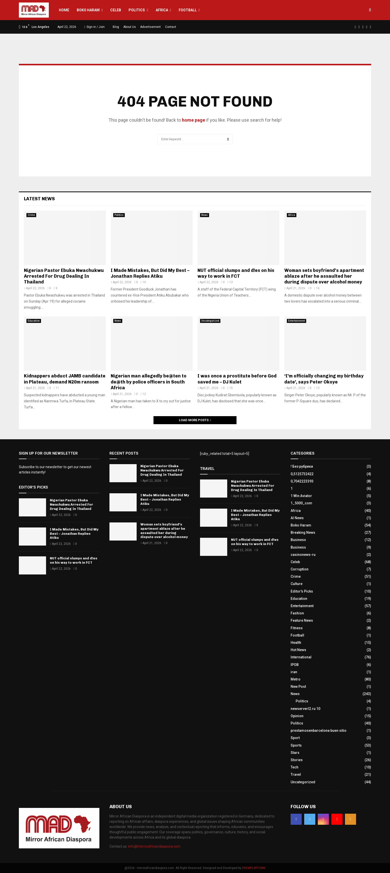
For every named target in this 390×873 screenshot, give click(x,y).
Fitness (297, 628)
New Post (298, 687)
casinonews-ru (303, 555)
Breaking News (303, 532)
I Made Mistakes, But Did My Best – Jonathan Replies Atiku (150, 273)
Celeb (115, 10)
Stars (295, 753)
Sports (296, 745)
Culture (296, 584)
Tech (294, 767)
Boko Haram (88, 10)
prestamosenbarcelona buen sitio (318, 731)
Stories (297, 760)
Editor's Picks (302, 591)
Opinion (297, 716)
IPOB (295, 665)
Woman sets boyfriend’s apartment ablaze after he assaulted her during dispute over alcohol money (324, 276)
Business (298, 540)
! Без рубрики (302, 466)
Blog (116, 27)
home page (193, 120)
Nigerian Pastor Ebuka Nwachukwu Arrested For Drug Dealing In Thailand (64, 276)
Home (64, 10)
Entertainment (296, 320)
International (301, 657)
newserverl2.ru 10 (305, 709)
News (204, 215)
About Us (129, 27)
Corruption (299, 569)
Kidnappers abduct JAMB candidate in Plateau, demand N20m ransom (64, 378)
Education (34, 320)
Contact (170, 27)
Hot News (298, 650)
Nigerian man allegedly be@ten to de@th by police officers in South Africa (148, 382)
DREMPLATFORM (253, 868)
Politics (137, 10)
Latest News (39, 199)
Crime (31, 215)
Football (188, 10)
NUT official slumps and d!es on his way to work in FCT (236, 273)
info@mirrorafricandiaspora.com (154, 846)
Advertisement (150, 27)
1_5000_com (301, 503)
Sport (295, 738)
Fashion (297, 613)
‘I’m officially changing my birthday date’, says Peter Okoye (324, 378)
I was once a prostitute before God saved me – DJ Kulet (237, 378)
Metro (295, 679)
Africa (162, 10)
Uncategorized (210, 320)
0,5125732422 (302, 474)
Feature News (302, 620)
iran (294, 672)
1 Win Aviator (301, 496)
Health (296, 643)
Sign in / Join (94, 27)
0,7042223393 (302, 481)
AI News (297, 518)
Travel (296, 774)
